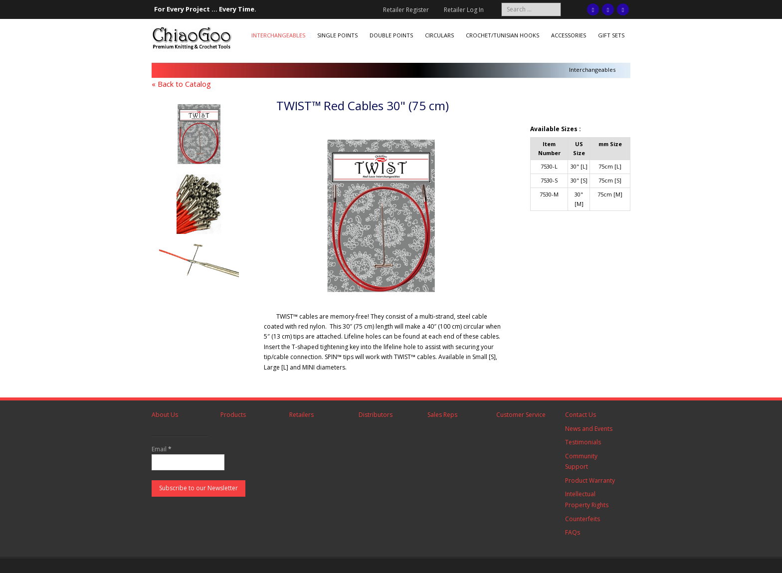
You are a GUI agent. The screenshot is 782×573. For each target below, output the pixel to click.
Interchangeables (278, 35)
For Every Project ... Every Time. (205, 8)
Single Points (337, 35)
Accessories (568, 35)
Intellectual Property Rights (586, 499)
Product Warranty (590, 480)
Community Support (581, 461)
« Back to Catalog (181, 84)
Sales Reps (442, 414)
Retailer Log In (464, 9)
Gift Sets (611, 35)
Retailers (301, 414)
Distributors (375, 414)
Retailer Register (406, 9)
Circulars (439, 35)
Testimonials (583, 442)
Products (233, 414)
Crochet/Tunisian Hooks (502, 35)
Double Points (391, 35)
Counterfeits (582, 519)
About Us (165, 414)
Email (162, 449)
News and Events (588, 428)
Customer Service (521, 414)
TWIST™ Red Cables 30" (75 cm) (362, 105)
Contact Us (580, 414)
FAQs (572, 532)
